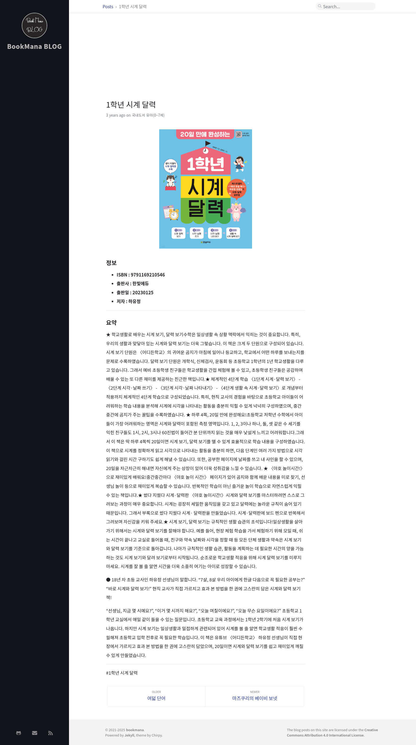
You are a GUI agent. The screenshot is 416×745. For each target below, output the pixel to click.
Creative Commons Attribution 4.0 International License (332, 732)
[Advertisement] (34, 139)
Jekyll (129, 735)
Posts (108, 6)
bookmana (135, 729)
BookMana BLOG (34, 46)
